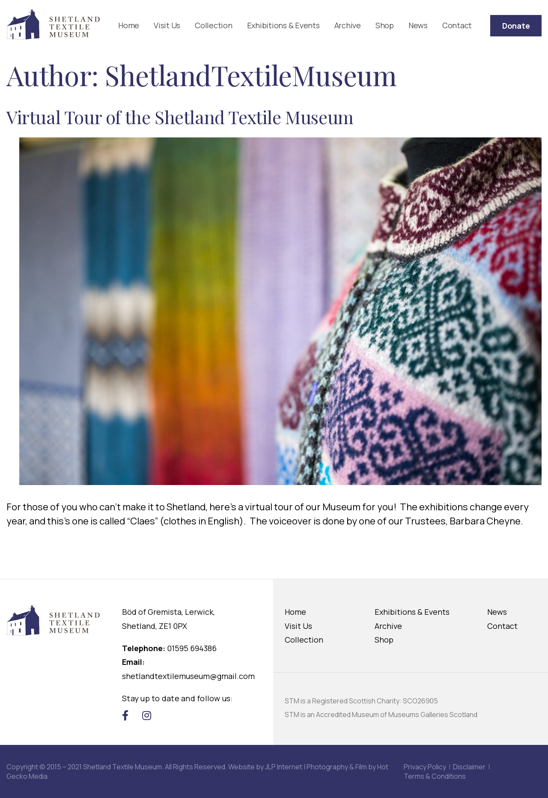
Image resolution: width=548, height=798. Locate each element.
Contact (457, 25)
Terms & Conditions (435, 776)
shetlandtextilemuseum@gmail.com (188, 676)
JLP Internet (283, 766)
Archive (347, 25)
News (418, 25)
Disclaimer (469, 766)
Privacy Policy (425, 766)
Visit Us (167, 25)
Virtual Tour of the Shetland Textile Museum (180, 117)
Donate (516, 26)
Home (128, 25)
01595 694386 (192, 648)
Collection (213, 25)
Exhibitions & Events (283, 25)
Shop (384, 25)
